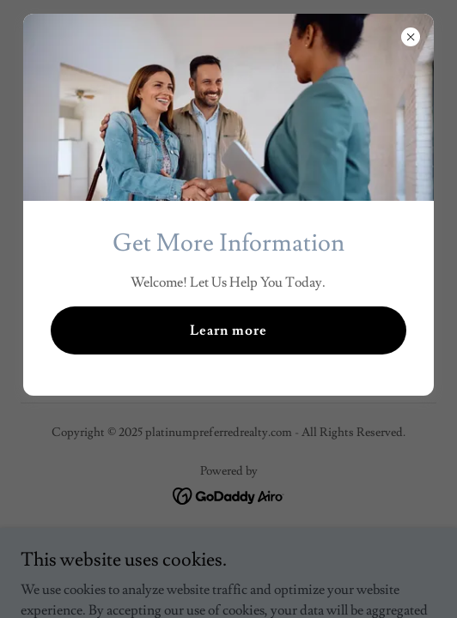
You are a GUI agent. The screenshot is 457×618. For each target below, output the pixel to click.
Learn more (228, 330)
